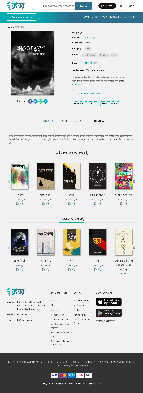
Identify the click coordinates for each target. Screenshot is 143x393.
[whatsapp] (40, 101)
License (54, 310)
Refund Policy (80, 314)
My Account (79, 305)
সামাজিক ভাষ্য (89, 55)
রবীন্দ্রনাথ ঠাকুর (46, 265)
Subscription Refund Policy (83, 321)
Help (53, 305)
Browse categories (20, 17)
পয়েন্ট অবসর (46, 194)
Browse (116, 17)
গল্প (88, 48)
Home (86, 17)
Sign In (131, 5)
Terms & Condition (59, 319)
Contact (77, 310)
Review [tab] (99, 121)
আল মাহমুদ (19, 265)
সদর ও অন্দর (45, 260)
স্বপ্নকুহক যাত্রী (20, 260)
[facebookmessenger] (35, 101)
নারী (114, 55)
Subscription (107, 5)
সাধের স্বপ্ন (19, 194)
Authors (129, 17)
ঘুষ (97, 260)
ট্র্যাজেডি (103, 55)
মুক (71, 260)
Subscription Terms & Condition (60, 343)
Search (83, 5)
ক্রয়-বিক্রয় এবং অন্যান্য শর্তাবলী (60, 326)
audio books (99, 17)
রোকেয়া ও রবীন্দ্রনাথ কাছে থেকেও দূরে (123, 262)
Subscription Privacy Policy (60, 334)
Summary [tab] (46, 121)
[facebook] (30, 101)
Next (134, 181)
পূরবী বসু (123, 269)
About (54, 300)
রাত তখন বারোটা (98, 194)
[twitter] (45, 101)
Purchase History (81, 300)
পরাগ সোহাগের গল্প (123, 194)
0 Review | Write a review (88, 70)
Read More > (78, 84)
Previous (9, 181)
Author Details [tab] (73, 121)
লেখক (71, 194)
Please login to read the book (90, 93)
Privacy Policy (57, 314)
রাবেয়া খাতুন (19, 199)
